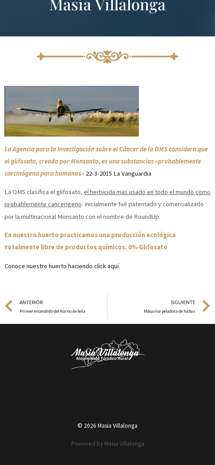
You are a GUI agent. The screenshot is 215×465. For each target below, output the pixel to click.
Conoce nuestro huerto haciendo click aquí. (62, 266)
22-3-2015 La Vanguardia (118, 173)
